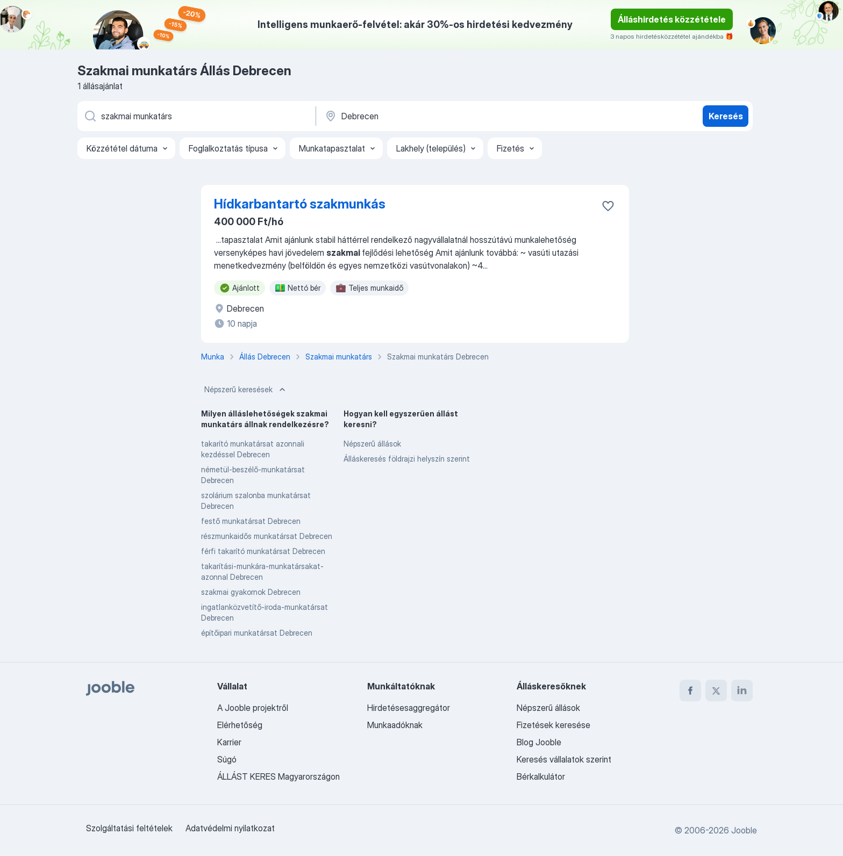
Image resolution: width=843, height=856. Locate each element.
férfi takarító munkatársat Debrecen (263, 551)
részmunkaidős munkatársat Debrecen (266, 536)
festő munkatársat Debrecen (251, 521)
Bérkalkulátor (541, 776)
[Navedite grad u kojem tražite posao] (436, 116)
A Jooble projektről (252, 707)
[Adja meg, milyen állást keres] (195, 116)
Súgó (227, 759)
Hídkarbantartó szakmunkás (299, 204)
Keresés (726, 116)
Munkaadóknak (395, 725)
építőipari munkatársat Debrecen (256, 632)
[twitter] (716, 690)
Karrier (229, 742)
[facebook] (690, 690)
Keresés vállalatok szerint (564, 759)
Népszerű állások (372, 443)
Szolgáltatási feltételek (129, 828)
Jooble (744, 830)
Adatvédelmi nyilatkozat (230, 828)
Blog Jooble (539, 742)
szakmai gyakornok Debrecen (251, 591)
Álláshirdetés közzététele (672, 19)
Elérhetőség (239, 725)
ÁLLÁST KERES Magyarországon (278, 776)
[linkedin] (742, 690)
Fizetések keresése (553, 725)
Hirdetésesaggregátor (408, 707)
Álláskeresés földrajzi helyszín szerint (407, 458)
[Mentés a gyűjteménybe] (608, 206)
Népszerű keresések (246, 389)
